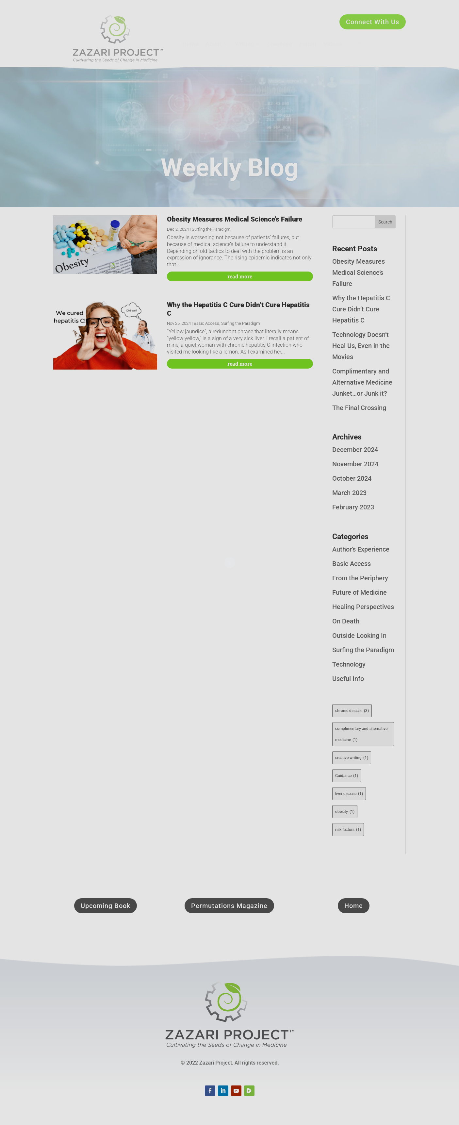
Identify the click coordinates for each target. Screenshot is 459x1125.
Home (353, 906)
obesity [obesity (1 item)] (344, 811)
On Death (345, 621)
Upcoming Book (105, 906)
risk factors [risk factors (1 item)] (348, 829)
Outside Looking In (359, 635)
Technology (349, 664)
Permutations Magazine (229, 906)
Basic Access (206, 323)
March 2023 (349, 493)
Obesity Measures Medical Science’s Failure (234, 219)
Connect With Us (372, 22)
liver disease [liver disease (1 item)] (349, 793)
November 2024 (355, 464)
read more (239, 276)
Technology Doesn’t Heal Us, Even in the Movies (361, 346)
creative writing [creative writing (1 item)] (351, 757)
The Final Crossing (359, 408)
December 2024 (355, 450)
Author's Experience (360, 549)
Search (385, 221)
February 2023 (353, 507)
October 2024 (351, 478)
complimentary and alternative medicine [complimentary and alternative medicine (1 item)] (361, 735)
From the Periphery (360, 578)
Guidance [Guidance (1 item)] (346, 775)
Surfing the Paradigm (211, 229)
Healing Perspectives (363, 607)
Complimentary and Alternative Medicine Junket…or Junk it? (362, 382)
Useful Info (348, 679)
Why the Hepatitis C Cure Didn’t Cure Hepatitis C (361, 309)
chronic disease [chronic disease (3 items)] (352, 710)
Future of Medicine (359, 592)
